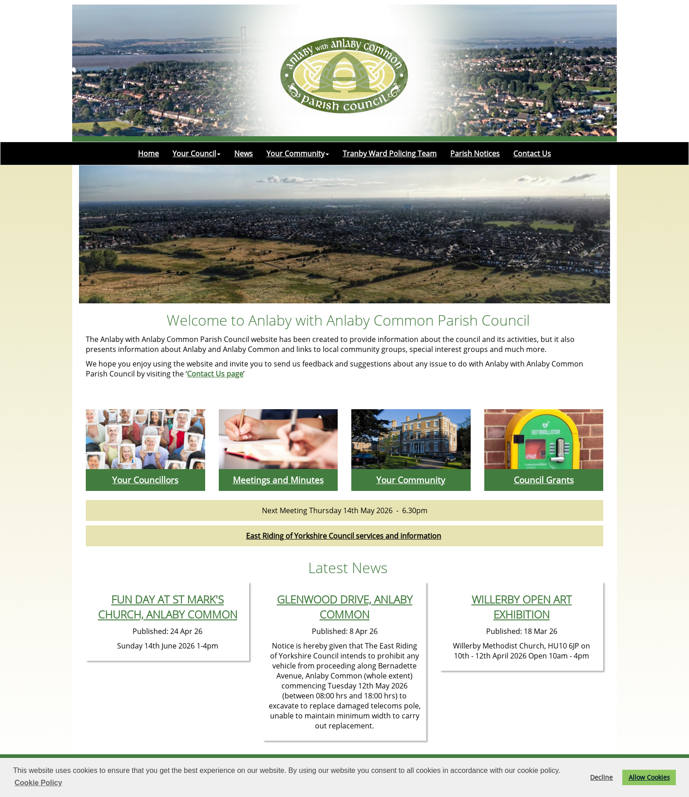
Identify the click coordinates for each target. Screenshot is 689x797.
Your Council (196, 153)
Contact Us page (215, 374)
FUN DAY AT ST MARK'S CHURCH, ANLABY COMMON (167, 607)
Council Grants (544, 479)
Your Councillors (145, 479)
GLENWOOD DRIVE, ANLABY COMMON (345, 607)
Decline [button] (601, 777)
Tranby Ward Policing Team (390, 153)
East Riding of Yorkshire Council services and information (343, 536)
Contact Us (532, 153)
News (243, 153)
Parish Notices (475, 153)
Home (148, 153)
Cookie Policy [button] (38, 783)
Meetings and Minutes (278, 479)
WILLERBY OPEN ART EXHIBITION (522, 607)
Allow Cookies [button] (649, 777)
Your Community (297, 153)
